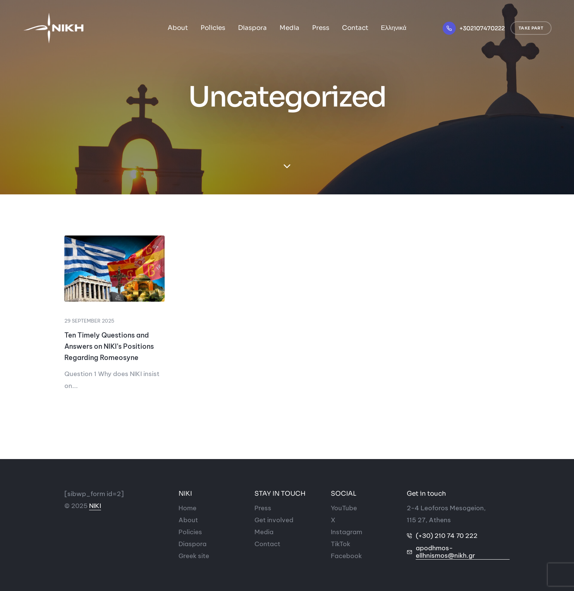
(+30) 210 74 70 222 (446, 536)
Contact (355, 28)
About (178, 28)
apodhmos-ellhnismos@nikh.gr (445, 552)
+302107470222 (482, 28)
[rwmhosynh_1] (114, 269)
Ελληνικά (393, 28)
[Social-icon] (344, 508)
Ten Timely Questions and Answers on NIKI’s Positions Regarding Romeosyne (109, 346)
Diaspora (252, 28)
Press (320, 28)
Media (289, 28)
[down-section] (287, 166)
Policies (213, 28)
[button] (531, 28)
